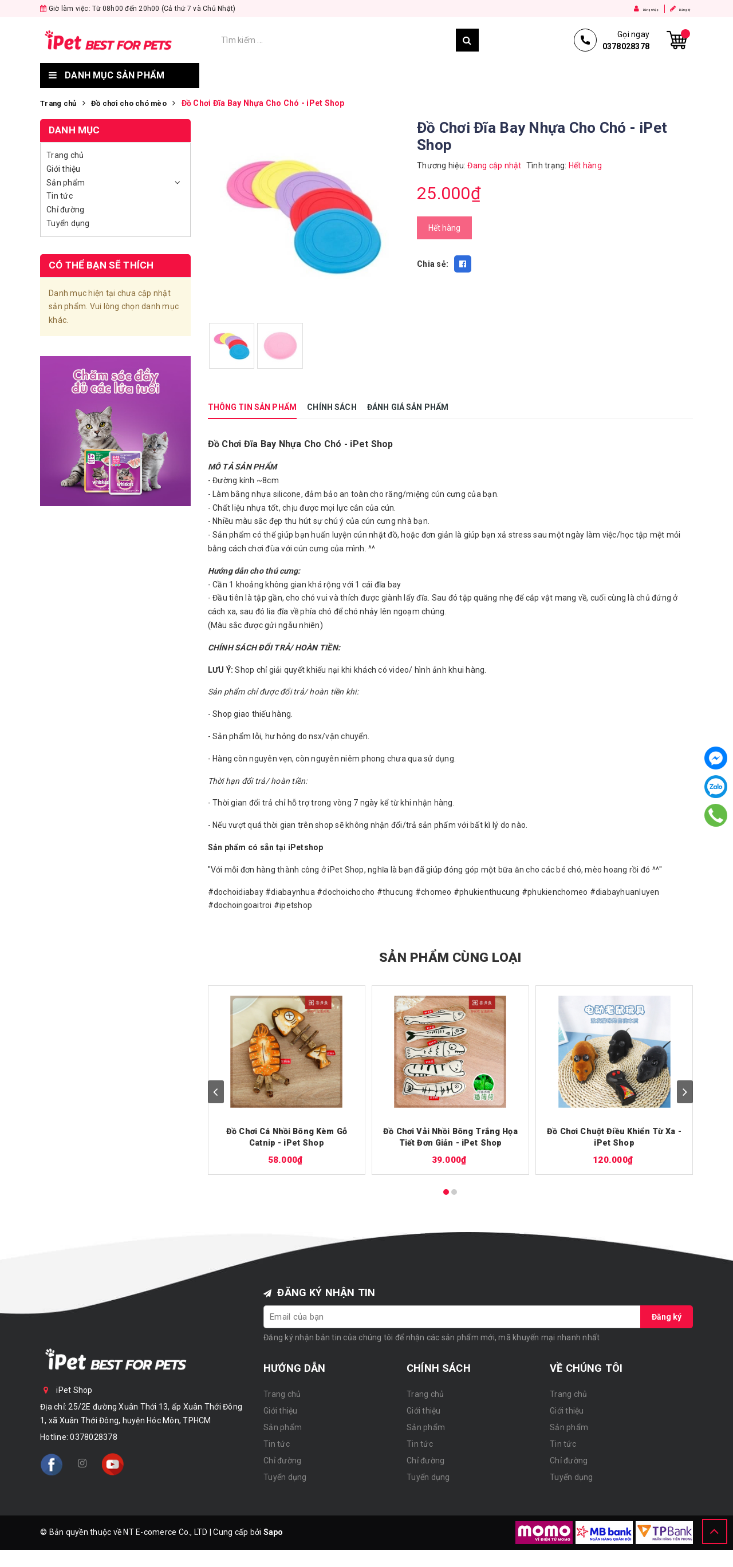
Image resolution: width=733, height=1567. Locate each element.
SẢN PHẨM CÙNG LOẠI (450, 956)
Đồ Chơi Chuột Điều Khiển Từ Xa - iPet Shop (614, 1138)
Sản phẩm (381, 75)
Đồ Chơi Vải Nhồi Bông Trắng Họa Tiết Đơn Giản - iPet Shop (450, 1138)
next (685, 1091)
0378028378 (93, 1438)
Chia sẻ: (432, 264)
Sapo (273, 1532)
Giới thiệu (310, 75)
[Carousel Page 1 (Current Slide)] (446, 1193)
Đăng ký (671, 9)
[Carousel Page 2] (454, 1193)
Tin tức (447, 75)
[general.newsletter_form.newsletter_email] (452, 1318)
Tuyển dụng (592, 75)
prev (216, 1091)
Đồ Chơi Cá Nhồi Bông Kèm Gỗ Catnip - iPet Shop (286, 1138)
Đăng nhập (619, 9)
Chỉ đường (514, 75)
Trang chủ (237, 75)
